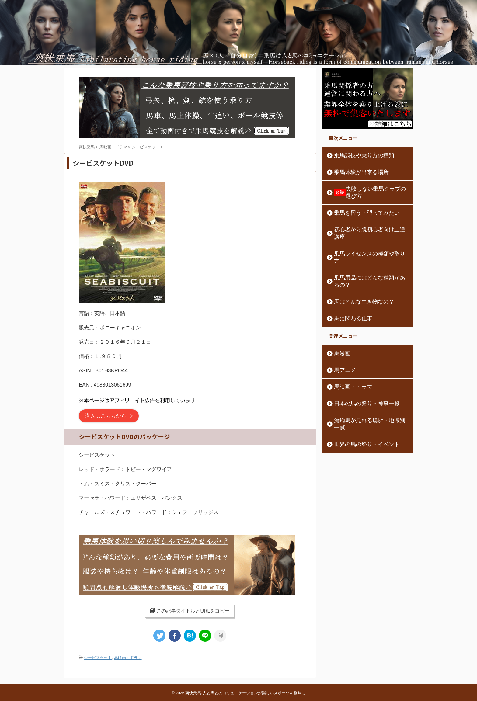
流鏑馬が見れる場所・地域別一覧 (365, 391)
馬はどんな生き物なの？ (356, 272)
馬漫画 (339, 324)
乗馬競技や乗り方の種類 (356, 155)
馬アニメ (341, 340)
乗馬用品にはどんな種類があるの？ (367, 255)
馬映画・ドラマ (128, 657)
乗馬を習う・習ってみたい (358, 205)
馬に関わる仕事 (348, 289)
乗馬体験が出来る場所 (354, 172)
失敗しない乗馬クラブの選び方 (368, 189)
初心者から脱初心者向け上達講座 (365, 222)
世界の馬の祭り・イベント (358, 407)
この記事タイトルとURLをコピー (189, 610)
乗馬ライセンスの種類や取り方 (362, 239)
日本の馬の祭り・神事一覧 (358, 374)
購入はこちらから (105, 416)
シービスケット (98, 657)
